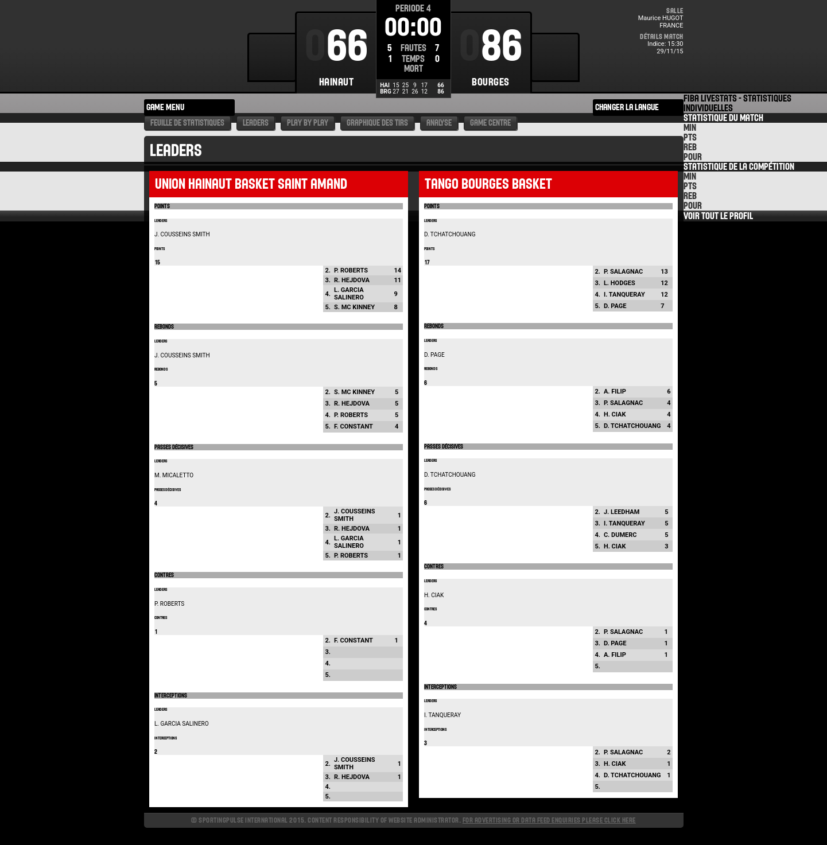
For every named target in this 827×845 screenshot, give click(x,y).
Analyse (439, 123)
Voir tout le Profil (718, 216)
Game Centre (490, 123)
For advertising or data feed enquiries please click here (549, 820)
